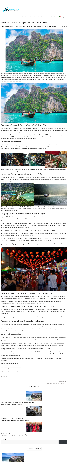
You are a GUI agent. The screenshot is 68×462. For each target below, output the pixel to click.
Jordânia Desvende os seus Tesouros (10, 386)
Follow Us (35, 436)
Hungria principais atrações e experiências (11, 388)
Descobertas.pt (7, 29)
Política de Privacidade (27, 459)
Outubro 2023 (55, 94)
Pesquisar (53, 20)
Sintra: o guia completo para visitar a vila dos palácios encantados (8, 419)
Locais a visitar (11, 393)
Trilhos (34, 30)
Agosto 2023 (55, 100)
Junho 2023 (55, 105)
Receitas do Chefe (19, 2)
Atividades (3, 393)
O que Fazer (33, 15)
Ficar (49, 15)
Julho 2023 (54, 102)
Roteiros (54, 15)
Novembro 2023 (56, 92)
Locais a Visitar (24, 15)
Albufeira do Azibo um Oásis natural (9, 390)
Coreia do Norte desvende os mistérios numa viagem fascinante (40, 419)
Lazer (7, 393)
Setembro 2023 (55, 97)
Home (17, 15)
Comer (53, 114)
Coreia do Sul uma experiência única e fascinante (62, 62)
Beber (53, 111)
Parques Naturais (42, 15)
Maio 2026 (54, 89)
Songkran (3, 318)
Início (19, 459)
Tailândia (16, 393)
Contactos (27, 2)
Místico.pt (11, 2)
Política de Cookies (38, 459)
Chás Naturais (5, 2)
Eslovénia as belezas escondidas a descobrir (22, 418)
